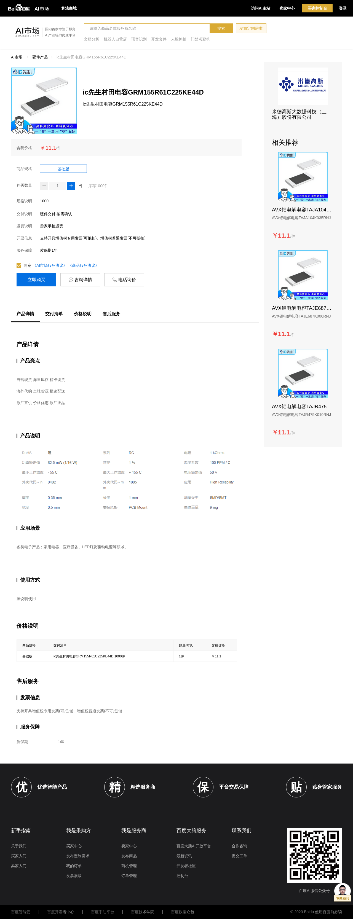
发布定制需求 (251, 28)
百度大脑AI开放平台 (193, 846)
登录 (343, 8)
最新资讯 (184, 856)
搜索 (221, 28)
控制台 (182, 876)
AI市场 (16, 57)
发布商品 (129, 856)
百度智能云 (20, 912)
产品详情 (25, 313)
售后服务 (111, 313)
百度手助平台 (102, 912)
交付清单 (54, 313)
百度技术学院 (142, 912)
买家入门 (18, 856)
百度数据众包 (182, 912)
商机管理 (129, 866)
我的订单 (74, 866)
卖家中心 (287, 8)
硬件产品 (40, 57)
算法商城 (69, 8)
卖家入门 (18, 866)
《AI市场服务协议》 (50, 265)
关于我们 (18, 846)
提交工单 (239, 856)
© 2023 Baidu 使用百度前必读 (316, 912)
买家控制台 (317, 8)
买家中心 (74, 846)
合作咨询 (239, 846)
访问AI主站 (260, 8)
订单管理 (129, 876)
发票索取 (74, 876)
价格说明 (83, 313)
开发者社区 (186, 866)
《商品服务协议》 (83, 265)
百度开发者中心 (60, 912)
